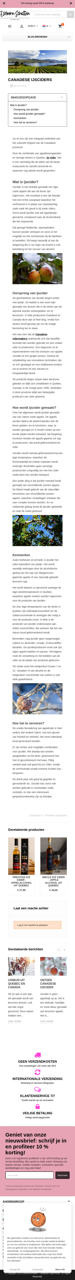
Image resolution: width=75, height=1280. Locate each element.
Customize (37, 1269)
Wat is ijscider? (18, 105)
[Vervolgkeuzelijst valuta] (33, 25)
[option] (21, 866)
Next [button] (64, 950)
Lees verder (14, 1021)
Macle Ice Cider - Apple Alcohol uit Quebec (53, 881)
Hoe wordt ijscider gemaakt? (29, 113)
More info (60, 1269)
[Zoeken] (53, 14)
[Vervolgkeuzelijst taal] (47, 25)
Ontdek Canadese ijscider (48, 983)
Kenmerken (20, 118)
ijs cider (51, 157)
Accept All (15, 1269)
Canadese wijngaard (55, 815)
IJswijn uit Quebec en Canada (16, 983)
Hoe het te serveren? (25, 122)
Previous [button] (58, 950)
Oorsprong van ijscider (26, 109)
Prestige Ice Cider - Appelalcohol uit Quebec (21, 881)
